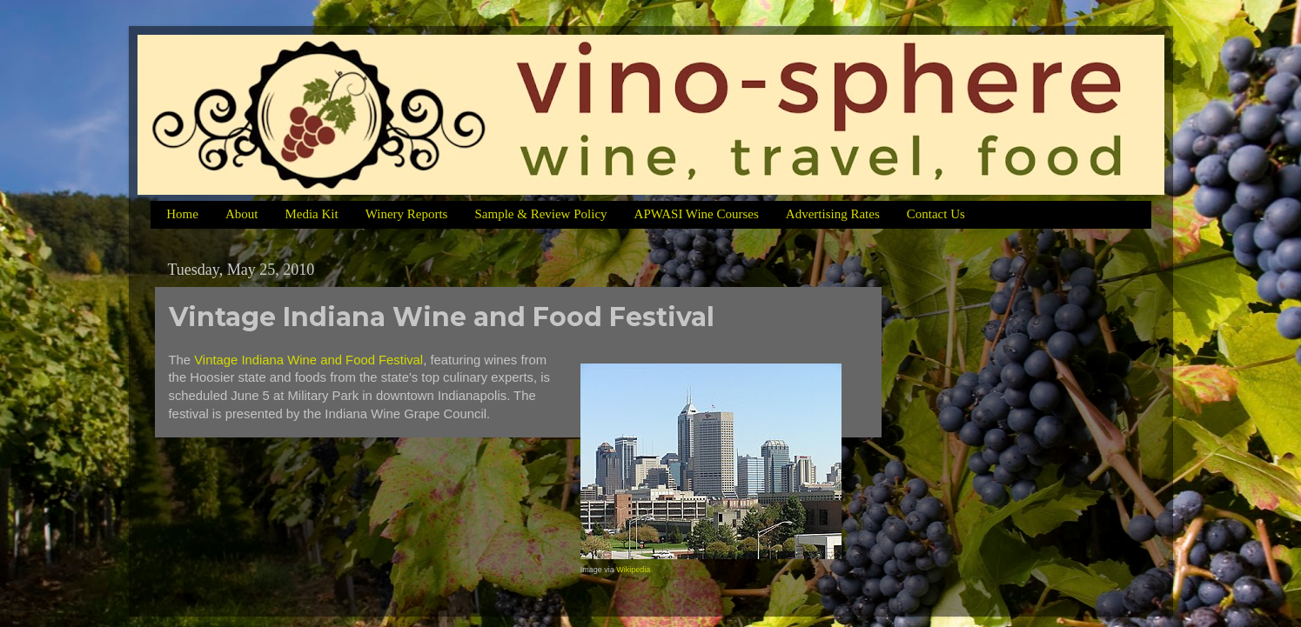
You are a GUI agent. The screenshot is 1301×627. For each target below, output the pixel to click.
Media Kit (311, 214)
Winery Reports (406, 214)
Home (182, 214)
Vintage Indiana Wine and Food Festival (308, 360)
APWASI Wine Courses (696, 214)
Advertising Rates (833, 214)
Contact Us (936, 214)
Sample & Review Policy (540, 214)
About (241, 214)
